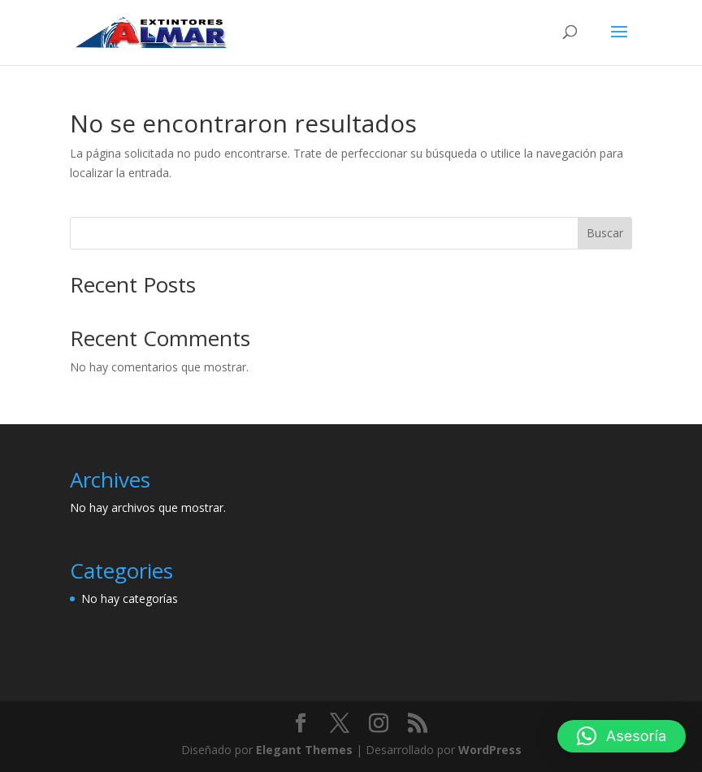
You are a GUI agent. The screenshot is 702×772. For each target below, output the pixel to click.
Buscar (605, 233)
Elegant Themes (304, 749)
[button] (621, 736)
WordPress (490, 749)
